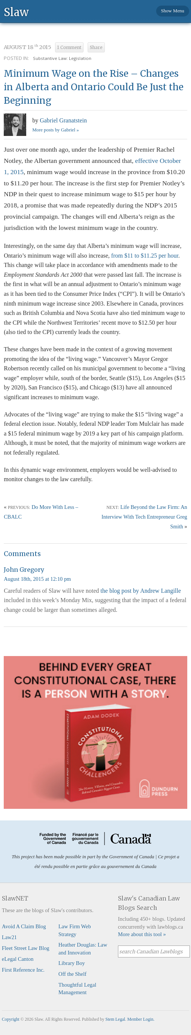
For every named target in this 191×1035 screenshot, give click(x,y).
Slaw (16, 12)
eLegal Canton (17, 959)
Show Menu (172, 10)
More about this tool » (142, 934)
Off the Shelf (72, 974)
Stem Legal (115, 1019)
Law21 (9, 937)
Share (96, 47)
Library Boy (71, 963)
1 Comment (69, 47)
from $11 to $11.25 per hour (144, 255)
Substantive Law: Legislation (62, 58)
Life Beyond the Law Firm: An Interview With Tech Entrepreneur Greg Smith (144, 516)
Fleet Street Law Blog (25, 948)
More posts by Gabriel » (55, 130)
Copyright (10, 1019)
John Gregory (24, 569)
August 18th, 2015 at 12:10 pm (37, 579)
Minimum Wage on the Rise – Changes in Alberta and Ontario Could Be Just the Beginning (94, 87)
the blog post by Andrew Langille (140, 591)
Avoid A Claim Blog (24, 926)
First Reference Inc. (23, 970)
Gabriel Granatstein (63, 120)
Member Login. (140, 1019)
